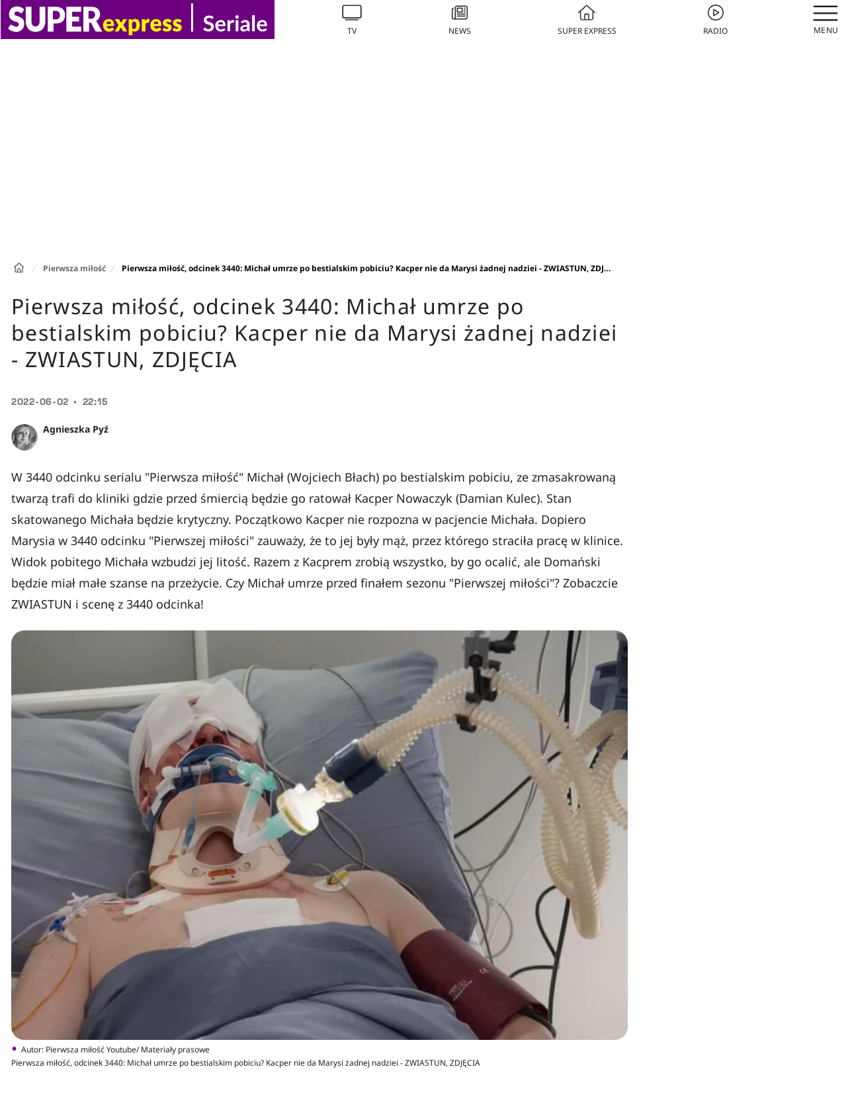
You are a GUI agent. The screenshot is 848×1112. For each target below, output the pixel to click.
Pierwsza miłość (74, 268)
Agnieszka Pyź (75, 429)
